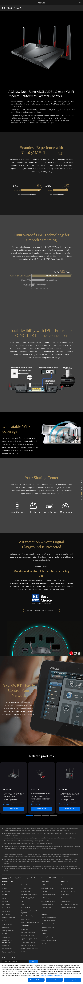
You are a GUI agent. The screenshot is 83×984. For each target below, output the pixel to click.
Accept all (72, 980)
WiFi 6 (23, 904)
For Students (6, 908)
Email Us (44, 930)
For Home (5, 898)
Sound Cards (25, 885)
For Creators (6, 904)
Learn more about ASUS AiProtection (41, 610)
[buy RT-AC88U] (7, 789)
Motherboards (7, 945)
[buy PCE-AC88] (36, 789)
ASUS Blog (45, 898)
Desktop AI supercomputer (30, 922)
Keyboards (24, 929)
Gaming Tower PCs (8, 931)
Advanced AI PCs (47, 904)
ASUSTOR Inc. (65, 901)
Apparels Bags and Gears (29, 939)
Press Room (65, 895)
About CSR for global (68, 891)
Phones (4, 888)
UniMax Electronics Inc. (68, 908)
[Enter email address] (15, 962)
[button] (3, 3)
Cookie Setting (36, 980)
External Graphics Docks (29, 895)
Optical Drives (26, 888)
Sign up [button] (34, 962)
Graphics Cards (7, 949)
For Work (5, 901)
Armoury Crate (46, 908)
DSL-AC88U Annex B (11, 8)
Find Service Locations (49, 924)
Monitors (5, 921)
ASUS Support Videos (49, 940)
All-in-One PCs (7, 924)
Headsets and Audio (27, 935)
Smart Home (25, 919)
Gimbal (23, 952)
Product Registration (48, 927)
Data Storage (25, 891)
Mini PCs (5, 934)
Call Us (44, 934)
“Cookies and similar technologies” (51, 975)
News (63, 885)
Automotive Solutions (48, 895)
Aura (43, 911)
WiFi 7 (23, 901)
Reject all (54, 980)
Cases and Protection (28, 942)
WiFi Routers (25, 908)
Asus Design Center (48, 888)
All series (44, 878)
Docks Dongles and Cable (29, 948)
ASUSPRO (45, 891)
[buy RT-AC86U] (64, 789)
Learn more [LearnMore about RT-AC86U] (69, 809)
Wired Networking (27, 916)
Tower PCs (5, 927)
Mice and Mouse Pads (28, 932)
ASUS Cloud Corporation (69, 904)
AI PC (43, 885)
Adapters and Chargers (28, 945)
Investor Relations (67, 888)
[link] (41, 2)
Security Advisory (47, 937)
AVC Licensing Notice (48, 901)
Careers (63, 898)
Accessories (6, 891)
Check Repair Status (48, 921)
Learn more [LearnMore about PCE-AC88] (41, 809)
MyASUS (44, 943)
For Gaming (6, 911)
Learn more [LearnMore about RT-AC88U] (13, 809)
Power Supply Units (8, 952)
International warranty (49, 917)
